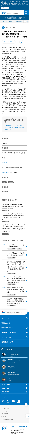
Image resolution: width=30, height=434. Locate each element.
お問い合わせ (5, 392)
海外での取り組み (7, 328)
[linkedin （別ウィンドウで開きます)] (18, 401)
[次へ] (27, 21)
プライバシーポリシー (7, 411)
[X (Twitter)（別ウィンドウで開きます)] (2, 401)
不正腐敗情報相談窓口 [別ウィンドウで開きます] (7, 419)
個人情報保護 (4, 414)
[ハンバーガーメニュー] (26, 12)
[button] (8, 41)
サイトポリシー (5, 408)
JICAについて (5, 318)
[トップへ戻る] (26, 404)
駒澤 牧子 (5, 163)
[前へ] (25, 21)
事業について (5, 323)
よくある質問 (5, 388)
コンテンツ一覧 (5, 384)
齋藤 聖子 (5, 172)
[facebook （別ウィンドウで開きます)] (8, 401)
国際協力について (7, 342)
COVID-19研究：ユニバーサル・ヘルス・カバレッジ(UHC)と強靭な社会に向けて (15, 127)
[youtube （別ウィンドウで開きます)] (13, 401)
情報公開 (3, 416)
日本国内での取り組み (8, 332)
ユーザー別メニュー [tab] (8, 349)
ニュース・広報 (6, 337)
